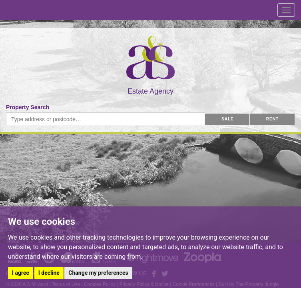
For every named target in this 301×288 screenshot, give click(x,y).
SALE (227, 119)
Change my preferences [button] (98, 273)
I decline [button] (49, 273)
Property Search (27, 107)
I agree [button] (20, 273)
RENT (272, 119)
